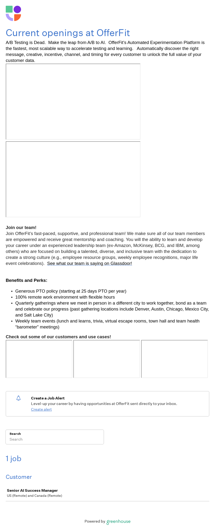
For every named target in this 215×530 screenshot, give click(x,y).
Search (15, 434)
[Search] (55, 440)
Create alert (41, 409)
